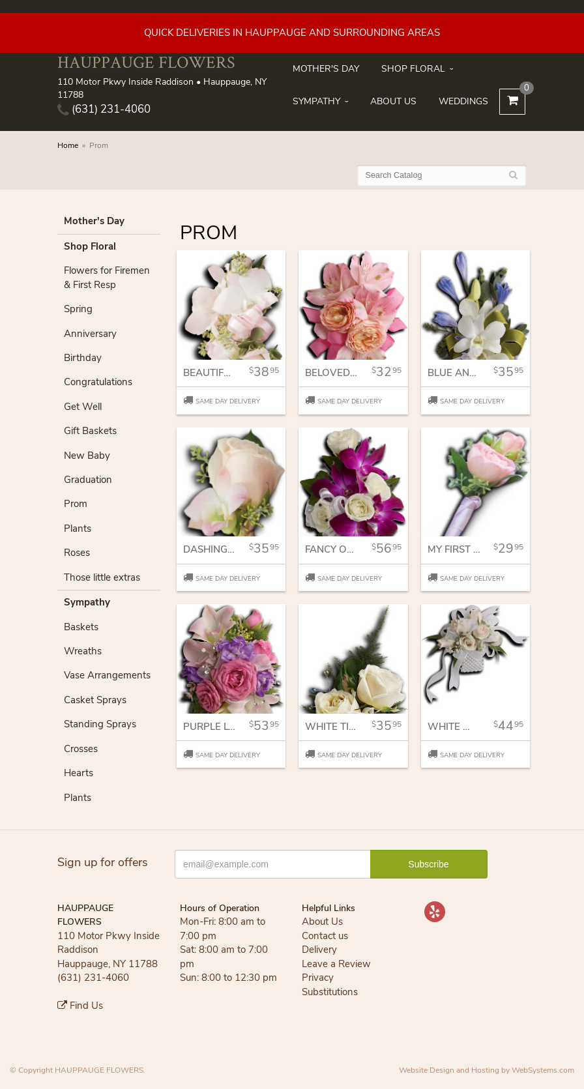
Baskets (81, 626)
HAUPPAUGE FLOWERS (146, 62)
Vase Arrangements (107, 675)
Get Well (83, 406)
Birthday (83, 357)
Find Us (80, 1005)
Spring (78, 308)
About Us (393, 101)
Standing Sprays (100, 724)
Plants (77, 528)
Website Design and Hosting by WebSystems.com (486, 1070)
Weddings (463, 101)
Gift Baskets (90, 430)
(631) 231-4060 (104, 109)
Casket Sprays (95, 699)
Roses (77, 552)
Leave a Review (336, 963)
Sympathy (316, 101)
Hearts (78, 772)
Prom (75, 503)
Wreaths (83, 651)
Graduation (88, 479)
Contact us (325, 935)
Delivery (319, 949)
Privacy (318, 977)
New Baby (87, 455)
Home (67, 145)
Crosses (81, 748)
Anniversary (90, 333)
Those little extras (102, 577)
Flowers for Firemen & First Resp (107, 277)
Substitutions (330, 991)
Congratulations (98, 381)
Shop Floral (413, 69)
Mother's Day (326, 69)
